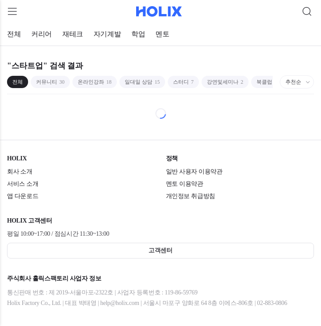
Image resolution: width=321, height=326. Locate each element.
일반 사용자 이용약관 (194, 171)
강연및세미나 (225, 82)
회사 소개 (19, 171)
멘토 (162, 34)
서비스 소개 (22, 184)
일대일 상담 (142, 82)
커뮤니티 (50, 82)
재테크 (72, 34)
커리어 (41, 34)
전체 (14, 34)
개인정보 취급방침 (190, 196)
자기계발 (107, 34)
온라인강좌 (95, 82)
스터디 (183, 82)
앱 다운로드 (22, 196)
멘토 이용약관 (184, 184)
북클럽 (266, 82)
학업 (138, 34)
